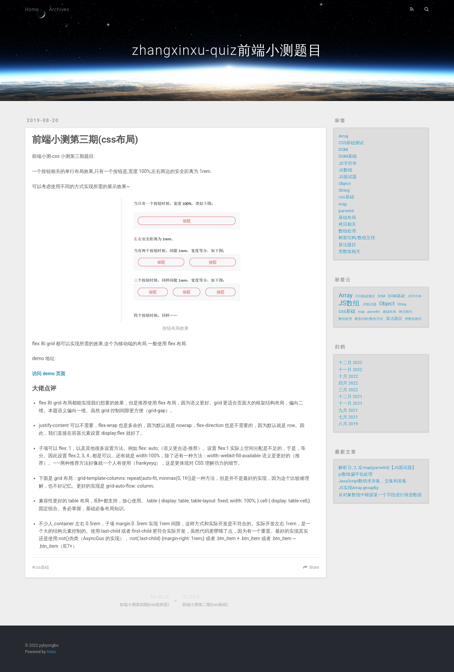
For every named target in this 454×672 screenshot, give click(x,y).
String (344, 190)
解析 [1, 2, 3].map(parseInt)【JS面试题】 (377, 467)
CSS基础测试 (351, 142)
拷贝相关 (347, 224)
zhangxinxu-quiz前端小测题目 (227, 50)
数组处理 (347, 231)
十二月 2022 (350, 362)
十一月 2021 (350, 403)
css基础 (41, 567)
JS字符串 (347, 163)
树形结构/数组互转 (356, 237)
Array (343, 136)
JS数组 (345, 170)
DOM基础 (347, 156)
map (342, 204)
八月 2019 (348, 423)
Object (344, 183)
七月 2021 (348, 417)
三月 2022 (348, 389)
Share (314, 567)
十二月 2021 (350, 396)
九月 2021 (348, 410)
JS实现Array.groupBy (358, 487)
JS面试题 (347, 176)
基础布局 (347, 217)
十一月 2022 (350, 369)
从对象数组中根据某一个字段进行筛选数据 (380, 494)
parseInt (346, 210)
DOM (343, 149)
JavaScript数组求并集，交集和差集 (372, 481)
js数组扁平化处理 (355, 474)
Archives (59, 9)
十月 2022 (348, 376)
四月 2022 (348, 383)
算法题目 (347, 244)
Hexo (51, 651)
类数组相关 (349, 251)
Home (32, 9)
